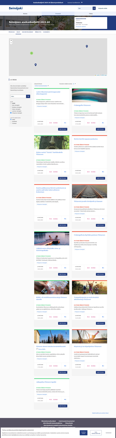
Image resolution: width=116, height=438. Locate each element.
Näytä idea (63, 129)
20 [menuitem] (73, 83)
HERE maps (104, 75)
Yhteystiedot (69, 423)
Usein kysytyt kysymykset (67, 421)
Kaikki (12, 103)
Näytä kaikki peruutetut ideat (100, 413)
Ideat (18, 32)
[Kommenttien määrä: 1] (65, 122)
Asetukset (108, 433)
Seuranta (46, 32)
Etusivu (25, 13)
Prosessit (58, 13)
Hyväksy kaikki (83, 432)
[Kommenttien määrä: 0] (65, 171)
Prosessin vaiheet (81, 26)
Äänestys (38, 32)
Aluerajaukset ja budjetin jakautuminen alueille (58, 425)
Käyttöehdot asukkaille (48, 427)
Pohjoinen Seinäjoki (16, 113)
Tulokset (13, 123)
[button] (87, 46)
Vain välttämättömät (96, 432)
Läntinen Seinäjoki (15, 111)
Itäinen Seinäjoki (15, 109)
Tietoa (91, 13)
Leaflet (97, 75)
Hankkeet (13, 121)
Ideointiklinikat (27, 32)
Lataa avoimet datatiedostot (66, 427)
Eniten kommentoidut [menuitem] (41, 85)
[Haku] (18, 96)
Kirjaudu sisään (102, 8)
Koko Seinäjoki (14, 105)
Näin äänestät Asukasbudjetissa (52, 423)
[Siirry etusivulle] (16, 8)
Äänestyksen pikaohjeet (48, 421)
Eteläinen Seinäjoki (16, 107)
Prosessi (12, 32)
